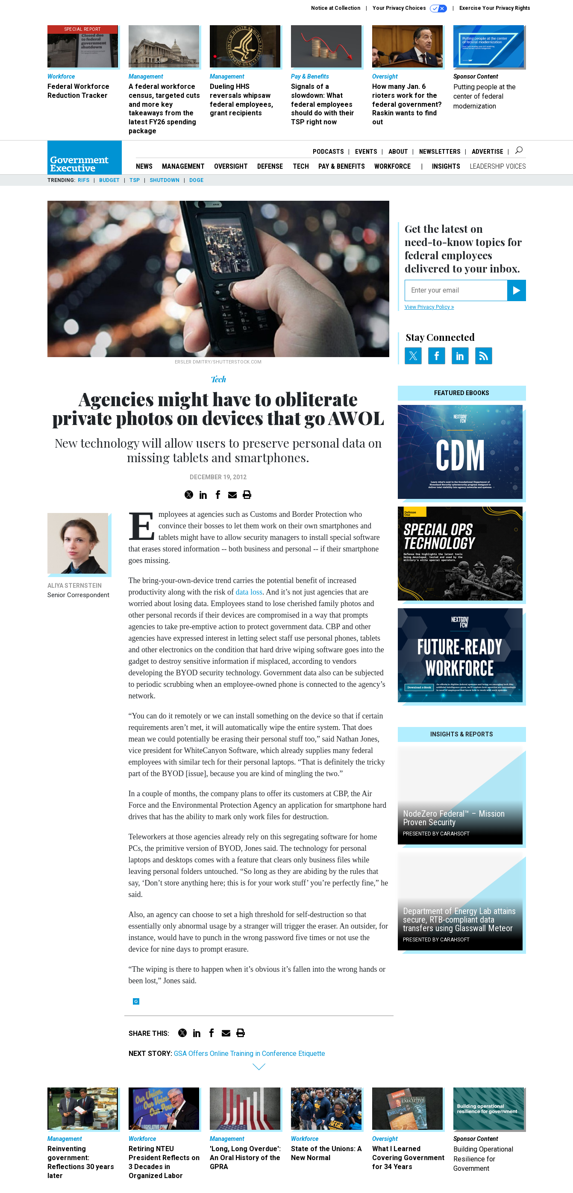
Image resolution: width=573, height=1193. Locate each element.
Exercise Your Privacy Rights (494, 8)
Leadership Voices (498, 166)
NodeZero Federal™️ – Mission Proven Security (454, 818)
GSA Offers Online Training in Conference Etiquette (249, 1053)
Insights (446, 166)
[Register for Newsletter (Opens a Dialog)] (516, 290)
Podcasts (328, 151)
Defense (270, 166)
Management (183, 166)
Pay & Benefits (341, 166)
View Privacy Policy (429, 307)
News (144, 166)
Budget (109, 180)
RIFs (83, 180)
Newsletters (440, 151)
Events (366, 151)
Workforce (393, 166)
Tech (301, 166)
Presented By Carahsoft (436, 834)
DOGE (196, 180)
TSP (134, 180)
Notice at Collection (335, 8)
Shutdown (164, 180)
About (398, 151)
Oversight (231, 166)
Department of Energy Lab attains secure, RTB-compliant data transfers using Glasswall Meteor (459, 919)
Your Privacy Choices (410, 8)
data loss (248, 592)
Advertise (487, 151)
